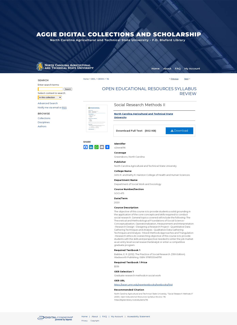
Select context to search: (52, 93)
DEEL (93, 79)
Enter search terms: (48, 84)
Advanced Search (48, 103)
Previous (174, 79)
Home (86, 79)
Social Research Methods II (139, 105)
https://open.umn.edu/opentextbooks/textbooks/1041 (143, 284)
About (95, 316)
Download (179, 130)
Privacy (84, 321)
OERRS (101, 79)
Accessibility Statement (138, 316)
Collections (44, 118)
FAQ (104, 316)
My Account (117, 316)
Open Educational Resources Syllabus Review (149, 91)
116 (108, 79)
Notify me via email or (52, 107)
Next (186, 79)
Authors (42, 126)
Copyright (95, 321)
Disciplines (44, 122)
